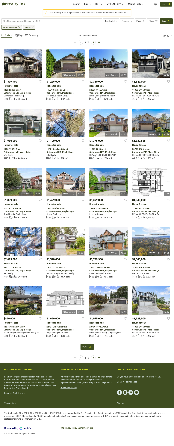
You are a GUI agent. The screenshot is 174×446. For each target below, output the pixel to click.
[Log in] (166, 4)
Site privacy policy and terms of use (76, 428)
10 (80, 134)
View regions (10, 403)
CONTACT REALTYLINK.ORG (131, 369)
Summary (33, 35)
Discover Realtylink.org (14, 393)
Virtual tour (69, 75)
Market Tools (134, 4)
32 (37, 75)
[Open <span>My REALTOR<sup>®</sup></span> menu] (123, 4)
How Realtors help (68, 387)
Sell (97, 4)
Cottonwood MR (10, 27)
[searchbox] (50, 21)
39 (80, 75)
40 (123, 75)
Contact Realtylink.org (127, 382)
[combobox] (51, 21)
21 (123, 312)
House (28, 27)
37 (166, 134)
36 (166, 75)
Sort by (166, 36)
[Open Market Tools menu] (143, 4)
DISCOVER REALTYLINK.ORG (18, 369)
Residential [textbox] (110, 21)
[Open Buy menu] (90, 4)
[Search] (76, 4)
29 (166, 253)
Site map (121, 403)
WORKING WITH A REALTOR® (75, 369)
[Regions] (155, 4)
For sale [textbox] (125, 21)
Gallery (8, 35)
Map (20, 35)
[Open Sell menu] (101, 4)
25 (166, 312)
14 (37, 253)
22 (37, 134)
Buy (86, 4)
